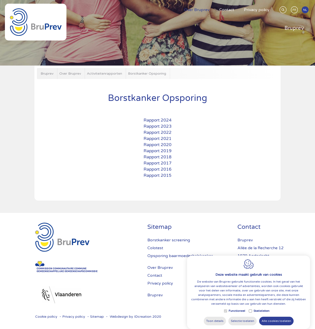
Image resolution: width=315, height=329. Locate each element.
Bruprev (155, 295)
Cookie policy (46, 317)
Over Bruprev (160, 267)
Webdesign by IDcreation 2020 (135, 317)
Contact (154, 275)
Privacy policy (160, 283)
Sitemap (97, 317)
